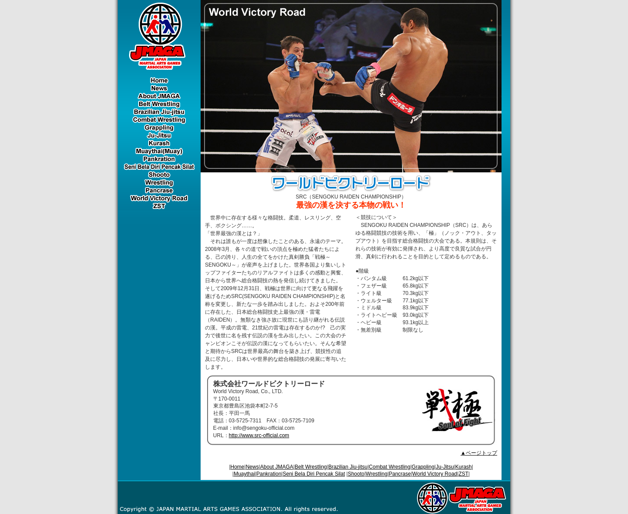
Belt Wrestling (311, 467)
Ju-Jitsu (445, 467)
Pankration (268, 474)
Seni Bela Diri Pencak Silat (314, 474)
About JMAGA (277, 467)
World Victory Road (434, 474)
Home (237, 467)
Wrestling (377, 474)
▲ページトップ (479, 453)
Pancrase (400, 474)
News (252, 467)
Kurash (463, 467)
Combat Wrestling (389, 467)
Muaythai (244, 474)
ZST (463, 474)
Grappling (423, 467)
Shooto (356, 474)
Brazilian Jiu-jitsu (348, 467)
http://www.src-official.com (259, 435)
